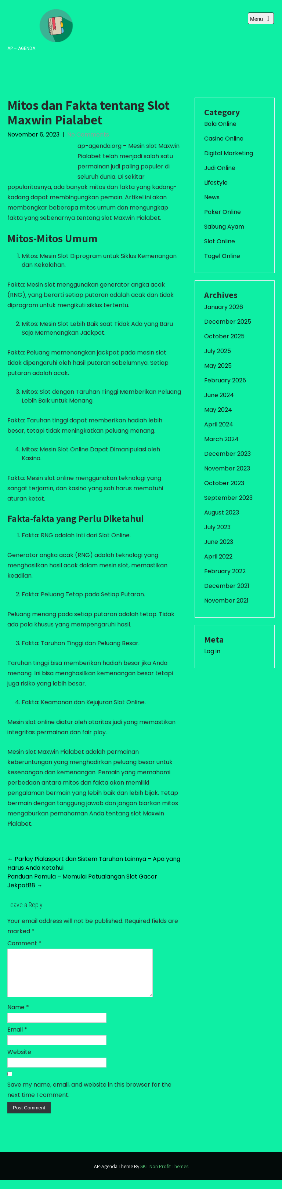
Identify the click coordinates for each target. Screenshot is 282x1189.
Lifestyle (216, 182)
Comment (24, 943)
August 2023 (221, 512)
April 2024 (218, 424)
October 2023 (224, 483)
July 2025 (217, 351)
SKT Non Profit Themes (164, 1175)
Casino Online (223, 138)
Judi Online (219, 168)
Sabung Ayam (224, 226)
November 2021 (226, 600)
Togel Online (222, 256)
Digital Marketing (228, 153)
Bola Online (220, 124)
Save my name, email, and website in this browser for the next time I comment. (89, 1098)
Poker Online (222, 212)
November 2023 (227, 468)
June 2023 (218, 542)
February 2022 (225, 571)
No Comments (88, 134)
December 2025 (227, 321)
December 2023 (227, 454)
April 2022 (218, 556)
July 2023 (217, 527)
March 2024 (221, 439)
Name (18, 1016)
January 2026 (223, 307)
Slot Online (219, 241)
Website (19, 1061)
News (212, 197)
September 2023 (228, 498)
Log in (212, 651)
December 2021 (226, 586)
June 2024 (219, 395)
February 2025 (225, 380)
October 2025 (224, 336)
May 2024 (218, 410)
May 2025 (218, 365)
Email (17, 1038)
